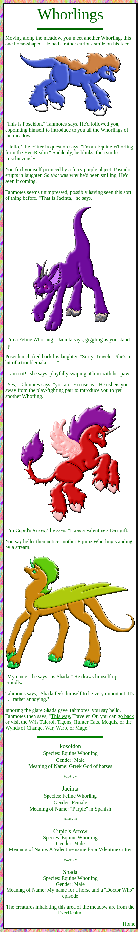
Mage (81, 728)
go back (125, 716)
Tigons (64, 722)
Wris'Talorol (41, 722)
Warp (61, 728)
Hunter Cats (86, 722)
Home (129, 923)
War (49, 728)
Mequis (109, 722)
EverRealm (36, 152)
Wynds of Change (24, 728)
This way (60, 716)
